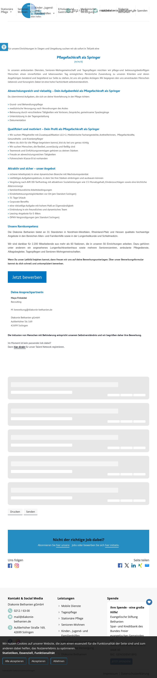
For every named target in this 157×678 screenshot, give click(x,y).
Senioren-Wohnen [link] (23, 10)
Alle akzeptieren (14, 661)
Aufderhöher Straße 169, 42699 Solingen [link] (29, 630)
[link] (4, 47)
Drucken (15, 511)
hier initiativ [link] (112, 545)
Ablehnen (58, 661)
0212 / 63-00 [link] (22, 610)
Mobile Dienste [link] (71, 606)
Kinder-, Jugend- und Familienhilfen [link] (44, 10)
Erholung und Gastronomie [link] (66, 10)
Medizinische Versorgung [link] (88, 10)
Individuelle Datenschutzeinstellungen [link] (18, 670)
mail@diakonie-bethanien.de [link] (24, 619)
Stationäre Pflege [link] (72, 618)
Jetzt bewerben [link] (27, 277)
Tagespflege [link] (69, 612)
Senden (30, 511)
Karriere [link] (106, 10)
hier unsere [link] (62, 545)
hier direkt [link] (20, 346)
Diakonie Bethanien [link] (124, 10)
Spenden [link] (142, 10)
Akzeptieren (38, 661)
